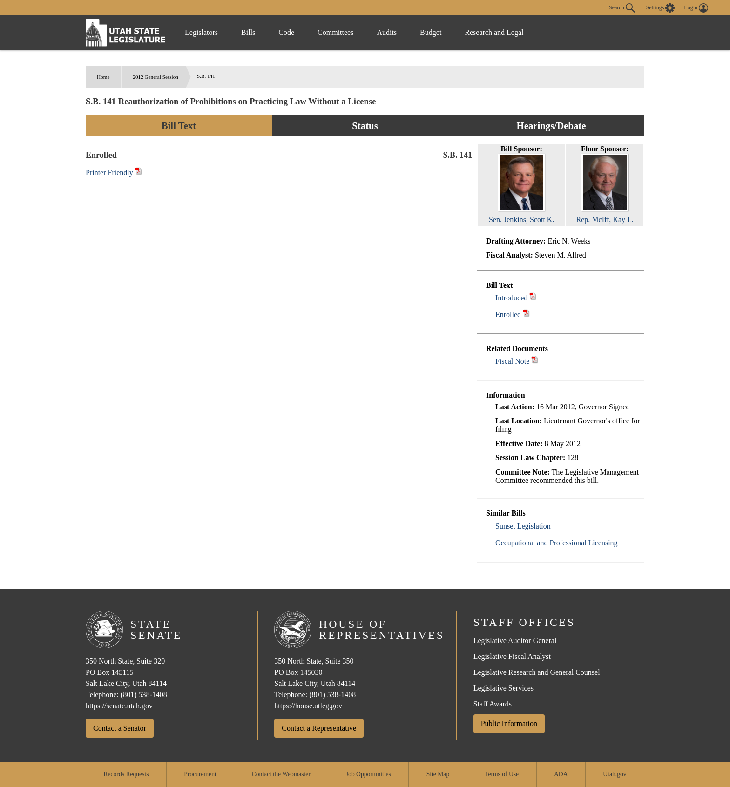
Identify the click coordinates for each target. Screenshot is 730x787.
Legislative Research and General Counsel (536, 672)
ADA (561, 774)
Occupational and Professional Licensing (556, 543)
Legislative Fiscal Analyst (512, 656)
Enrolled (508, 315)
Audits (387, 32)
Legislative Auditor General (515, 641)
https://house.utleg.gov (308, 706)
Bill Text (179, 125)
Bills (248, 32)
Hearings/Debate (551, 125)
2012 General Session (155, 77)
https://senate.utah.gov (119, 706)
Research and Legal (494, 32)
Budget (430, 32)
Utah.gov (614, 774)
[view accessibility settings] (661, 8)
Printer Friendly (114, 172)
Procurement (200, 774)
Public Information (509, 723)
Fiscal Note (512, 361)
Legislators (201, 32)
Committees (335, 32)
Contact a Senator (119, 728)
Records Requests (126, 774)
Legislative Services (503, 688)
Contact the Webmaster (281, 774)
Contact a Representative (319, 728)
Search (622, 8)
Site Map (437, 774)
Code (286, 32)
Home (103, 77)
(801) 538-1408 (144, 695)
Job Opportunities (368, 774)
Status (365, 125)
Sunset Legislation (523, 526)
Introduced (511, 298)
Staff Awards (492, 704)
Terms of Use (502, 774)
